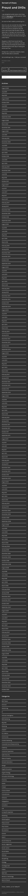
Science (4, 833)
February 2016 (5, 245)
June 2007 (4, 618)
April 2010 (4, 496)
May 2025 (4, 95)
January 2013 (5, 378)
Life (3, 808)
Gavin (3, 62)
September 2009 (6, 521)
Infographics (5, 801)
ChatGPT (4, 729)
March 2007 (5, 628)
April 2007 (5, 625)
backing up (10, 16)
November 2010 (6, 471)
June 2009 (4, 532)
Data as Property (6, 758)
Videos (3, 869)
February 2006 (6, 675)
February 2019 (5, 167)
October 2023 (5, 102)
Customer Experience (7, 751)
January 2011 (5, 464)
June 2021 (4, 134)
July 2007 (4, 614)
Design (4, 765)
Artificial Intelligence (7, 715)
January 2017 (5, 206)
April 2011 (4, 453)
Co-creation (5, 733)
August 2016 (5, 224)
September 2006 (6, 650)
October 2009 (5, 517)
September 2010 (6, 478)
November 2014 (6, 299)
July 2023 (4, 106)
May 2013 (4, 363)
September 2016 (6, 220)
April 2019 (4, 163)
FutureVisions (5, 794)
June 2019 (4, 159)
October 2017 (5, 181)
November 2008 (6, 557)
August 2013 (5, 353)
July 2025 (4, 91)
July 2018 (4, 174)
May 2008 (4, 578)
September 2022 (6, 117)
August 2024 (5, 99)
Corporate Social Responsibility (10, 744)
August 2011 (5, 439)
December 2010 (6, 467)
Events (3, 783)
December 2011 (6, 424)
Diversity (4, 780)
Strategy (4, 862)
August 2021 (5, 131)
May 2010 (4, 492)
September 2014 (6, 306)
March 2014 (5, 328)
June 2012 (4, 403)
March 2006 (5, 671)
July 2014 (4, 313)
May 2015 (4, 278)
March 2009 (5, 542)
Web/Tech (4, 873)
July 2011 (4, 442)
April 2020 (5, 152)
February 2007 (6, 632)
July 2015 (4, 270)
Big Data (4, 722)
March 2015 (5, 285)
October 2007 (5, 603)
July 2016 (4, 227)
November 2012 (6, 385)
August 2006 (5, 653)
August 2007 (5, 610)
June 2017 (4, 192)
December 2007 (6, 596)
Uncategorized (6, 865)
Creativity (4, 747)
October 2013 (5, 346)
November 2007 (6, 600)
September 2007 (6, 607)
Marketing (4, 815)
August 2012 (5, 396)
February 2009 (6, 546)
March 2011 (5, 457)
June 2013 (4, 360)
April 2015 (4, 281)
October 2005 (5, 689)
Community (5, 737)
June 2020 (4, 149)
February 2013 (5, 374)
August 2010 (5, 482)
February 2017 (5, 202)
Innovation (5, 805)
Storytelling (5, 858)
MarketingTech (6, 819)
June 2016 (4, 231)
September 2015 (6, 263)
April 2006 (5, 668)
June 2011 (4, 446)
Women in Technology (8, 876)
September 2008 (6, 564)
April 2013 (4, 367)
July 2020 (4, 145)
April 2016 (4, 238)
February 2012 (5, 417)
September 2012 (6, 392)
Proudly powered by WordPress (8, 892)
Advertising (5, 708)
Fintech (4, 787)
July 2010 (4, 485)
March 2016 (5, 242)
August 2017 (5, 185)
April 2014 (4, 324)
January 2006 (5, 678)
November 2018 (6, 170)
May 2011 (4, 449)
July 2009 (4, 528)
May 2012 (4, 406)
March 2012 (5, 414)
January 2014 (5, 335)
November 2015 (6, 256)
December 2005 (6, 682)
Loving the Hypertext (7, 812)
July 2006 (4, 657)
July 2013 (4, 356)
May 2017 (4, 195)
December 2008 (6, 553)
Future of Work (6, 790)
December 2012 (6, 381)
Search (3, 837)
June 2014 (4, 317)
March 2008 (5, 585)
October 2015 (5, 260)
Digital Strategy (6, 772)
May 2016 (4, 235)
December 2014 (6, 295)
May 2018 (4, 177)
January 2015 (5, 292)
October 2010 (5, 474)
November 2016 (6, 213)
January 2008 (5, 593)
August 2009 (5, 525)
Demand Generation (7, 762)
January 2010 (5, 507)
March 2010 (5, 499)
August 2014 (5, 310)
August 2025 (5, 88)
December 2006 (6, 639)
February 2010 (5, 503)
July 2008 (4, 571)
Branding (4, 726)
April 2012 (4, 410)
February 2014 (5, 331)
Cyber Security (6, 755)
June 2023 (4, 109)
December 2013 (6, 338)
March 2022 (5, 124)
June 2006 (4, 661)
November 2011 (6, 428)
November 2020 (6, 142)
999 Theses (5, 701)
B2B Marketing (6, 719)
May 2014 (4, 321)
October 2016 (5, 217)
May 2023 (4, 113)
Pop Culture (5, 826)
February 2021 (5, 138)
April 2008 (5, 582)
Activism (4, 704)
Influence (4, 797)
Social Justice (5, 848)
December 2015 (6, 253)
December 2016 (6, 210)
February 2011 (5, 460)
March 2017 (5, 199)
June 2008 (5, 575)
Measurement (5, 823)
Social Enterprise (6, 840)
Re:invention (5, 830)
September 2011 (6, 435)
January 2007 (5, 636)
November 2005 (6, 686)
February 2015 (5, 288)
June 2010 (4, 489)
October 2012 (5, 389)
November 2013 (6, 342)
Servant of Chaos (9, 3)
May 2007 (4, 621)
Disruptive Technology (8, 776)
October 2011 (5, 431)
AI (2, 712)
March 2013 (5, 371)
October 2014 (5, 303)
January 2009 (5, 550)
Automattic (4, 893)
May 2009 (4, 535)
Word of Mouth (6, 880)
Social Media (5, 851)
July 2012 (4, 399)
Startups (4, 855)
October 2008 (5, 560)
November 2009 (6, 514)
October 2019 (5, 156)
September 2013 (6, 349)
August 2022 (5, 120)
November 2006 (6, 643)
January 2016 (5, 249)
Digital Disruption (7, 769)
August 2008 (5, 568)
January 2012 (5, 421)
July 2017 (4, 188)
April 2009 (5, 539)
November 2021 (6, 127)
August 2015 (5, 267)
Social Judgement (7, 844)
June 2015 (4, 274)
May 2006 (4, 664)
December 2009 (6, 510)
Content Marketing (7, 740)
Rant (3, 10)
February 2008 (6, 589)
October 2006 (5, 646)
